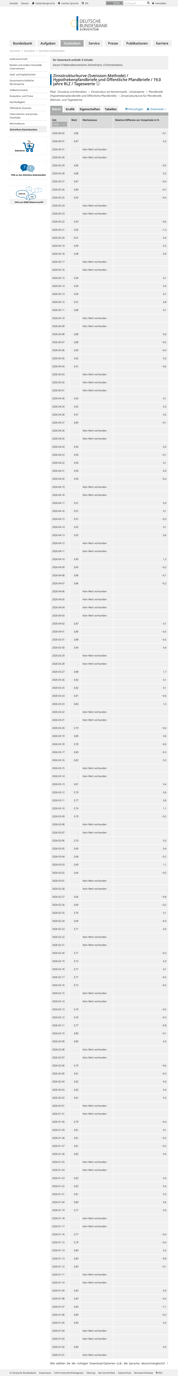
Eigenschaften (90, 109)
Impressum (45, 1372)
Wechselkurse (17, 123)
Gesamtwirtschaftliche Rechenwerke (22, 82)
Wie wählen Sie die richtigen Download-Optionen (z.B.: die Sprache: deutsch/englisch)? (108, 1363)
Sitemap (90, 1372)
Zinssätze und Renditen (72, 92)
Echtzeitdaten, (113, 65)
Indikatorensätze (19, 90)
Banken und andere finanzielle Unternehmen (26, 66)
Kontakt (14, 3)
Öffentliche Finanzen (20, 108)
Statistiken (29, 50)
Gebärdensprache (43, 3)
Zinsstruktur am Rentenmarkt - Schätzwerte (117, 92)
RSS (159, 1372)
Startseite (15, 50)
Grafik (70, 109)
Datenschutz (124, 1372)
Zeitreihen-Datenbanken (51, 50)
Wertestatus (90, 120)
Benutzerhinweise (143, 1372)
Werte (56, 109)
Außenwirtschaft (19, 59)
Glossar (25, 3)
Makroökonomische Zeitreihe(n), (82, 65)
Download (157, 109)
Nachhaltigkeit (17, 102)
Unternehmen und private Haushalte (24, 115)
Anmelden (159, 3)
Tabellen (111, 109)
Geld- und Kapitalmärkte (23, 74)
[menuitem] (23, 43)
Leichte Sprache (68, 3)
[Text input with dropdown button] (137, 3)
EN (85, 3)
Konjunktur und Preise (21, 96)
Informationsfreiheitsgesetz (69, 1372)
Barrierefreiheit (106, 1372)
